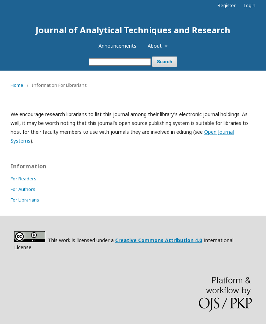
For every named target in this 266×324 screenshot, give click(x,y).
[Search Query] (120, 62)
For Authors (23, 189)
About (155, 45)
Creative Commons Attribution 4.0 (158, 240)
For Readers (23, 178)
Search (164, 61)
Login (249, 5)
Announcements (117, 45)
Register (227, 5)
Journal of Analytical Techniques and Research (133, 30)
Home (17, 85)
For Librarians (25, 200)
